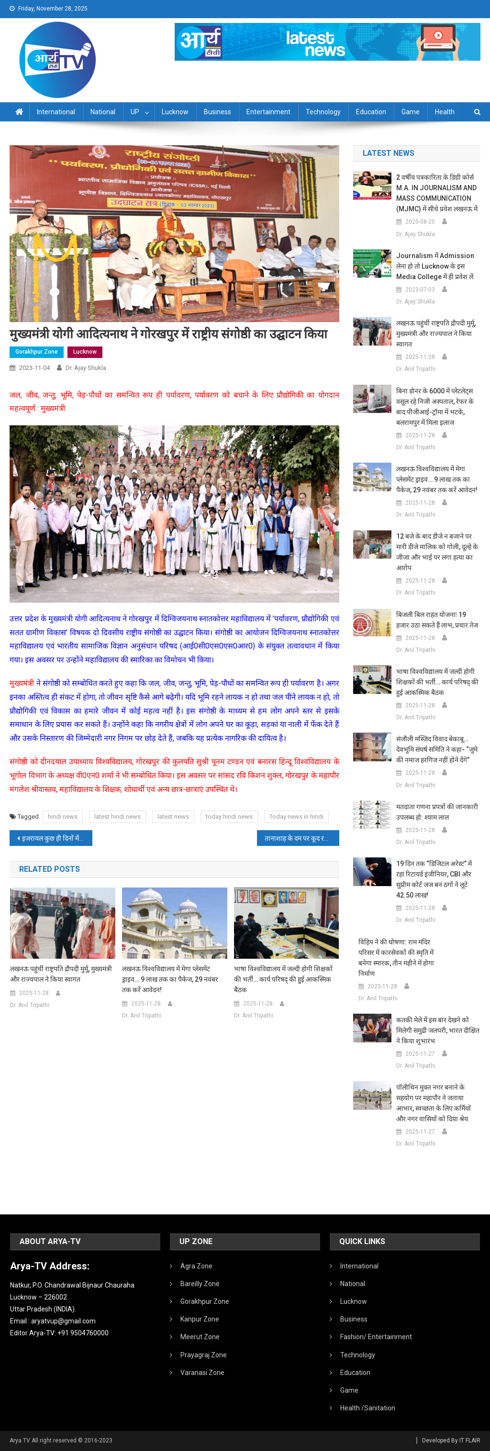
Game (410, 112)
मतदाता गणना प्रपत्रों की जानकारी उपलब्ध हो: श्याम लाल (437, 812)
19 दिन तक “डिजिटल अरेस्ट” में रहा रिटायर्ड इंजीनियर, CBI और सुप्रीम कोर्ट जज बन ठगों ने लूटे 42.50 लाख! (434, 879)
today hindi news (229, 816)
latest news (173, 816)
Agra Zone (196, 1266)
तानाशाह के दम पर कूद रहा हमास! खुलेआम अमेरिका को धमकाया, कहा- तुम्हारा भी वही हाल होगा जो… (302, 838)
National (102, 112)
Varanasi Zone (202, 1372)
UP (135, 112)
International (56, 112)
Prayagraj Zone (203, 1355)
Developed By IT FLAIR (451, 1440)
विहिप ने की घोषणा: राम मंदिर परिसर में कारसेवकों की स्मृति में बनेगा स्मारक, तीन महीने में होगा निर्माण (396, 957)
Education (371, 112)
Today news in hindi (296, 816)
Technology (323, 112)
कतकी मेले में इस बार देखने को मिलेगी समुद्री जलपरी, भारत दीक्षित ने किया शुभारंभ (437, 1030)
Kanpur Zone (199, 1319)
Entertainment (268, 112)
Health (445, 112)
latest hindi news (117, 816)
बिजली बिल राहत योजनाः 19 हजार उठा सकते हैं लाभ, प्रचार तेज (437, 620)
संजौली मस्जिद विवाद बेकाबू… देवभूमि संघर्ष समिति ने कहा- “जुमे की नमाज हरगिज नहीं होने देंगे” (437, 749)
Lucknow (175, 112)
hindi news (63, 816)
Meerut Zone (200, 1337)
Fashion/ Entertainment (376, 1337)
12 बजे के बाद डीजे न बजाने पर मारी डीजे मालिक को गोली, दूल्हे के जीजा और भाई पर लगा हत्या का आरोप (437, 552)
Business (217, 112)
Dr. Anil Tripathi (29, 1005)
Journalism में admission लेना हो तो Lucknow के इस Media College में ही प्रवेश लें (435, 266)
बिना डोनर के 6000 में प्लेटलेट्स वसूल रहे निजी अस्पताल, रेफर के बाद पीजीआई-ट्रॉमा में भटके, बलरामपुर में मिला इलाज (435, 406)
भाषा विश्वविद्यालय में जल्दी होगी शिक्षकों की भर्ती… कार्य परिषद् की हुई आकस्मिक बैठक (283, 979)
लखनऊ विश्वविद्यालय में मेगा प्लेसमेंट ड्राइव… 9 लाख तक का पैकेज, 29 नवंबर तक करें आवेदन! (170, 979)
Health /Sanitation (367, 1408)
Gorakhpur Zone (36, 351)
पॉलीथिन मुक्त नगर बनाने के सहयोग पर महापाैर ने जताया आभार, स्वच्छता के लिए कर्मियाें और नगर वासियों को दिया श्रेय (433, 1103)
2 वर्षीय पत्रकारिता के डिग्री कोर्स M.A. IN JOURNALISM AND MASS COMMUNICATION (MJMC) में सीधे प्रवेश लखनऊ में (437, 193)
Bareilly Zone (200, 1284)
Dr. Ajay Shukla (86, 367)
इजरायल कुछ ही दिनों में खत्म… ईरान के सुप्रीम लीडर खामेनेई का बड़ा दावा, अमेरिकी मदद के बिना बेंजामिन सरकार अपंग (57, 838)
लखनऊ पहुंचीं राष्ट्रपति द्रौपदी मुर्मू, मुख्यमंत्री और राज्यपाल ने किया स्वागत (61, 974)
